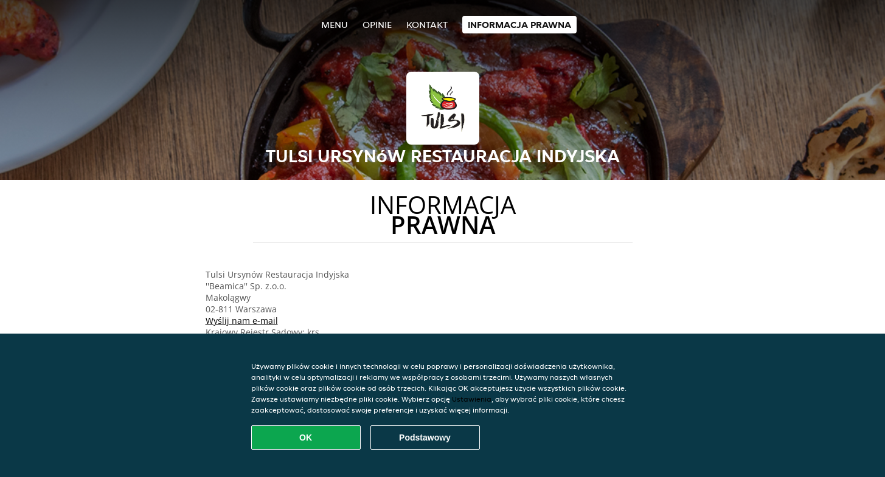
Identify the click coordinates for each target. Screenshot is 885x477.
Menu (334, 24)
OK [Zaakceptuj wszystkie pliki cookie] (305, 437)
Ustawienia (471, 398)
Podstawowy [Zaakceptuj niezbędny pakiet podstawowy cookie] (425, 437)
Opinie (377, 24)
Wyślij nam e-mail (242, 320)
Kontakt (427, 24)
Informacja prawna (519, 24)
